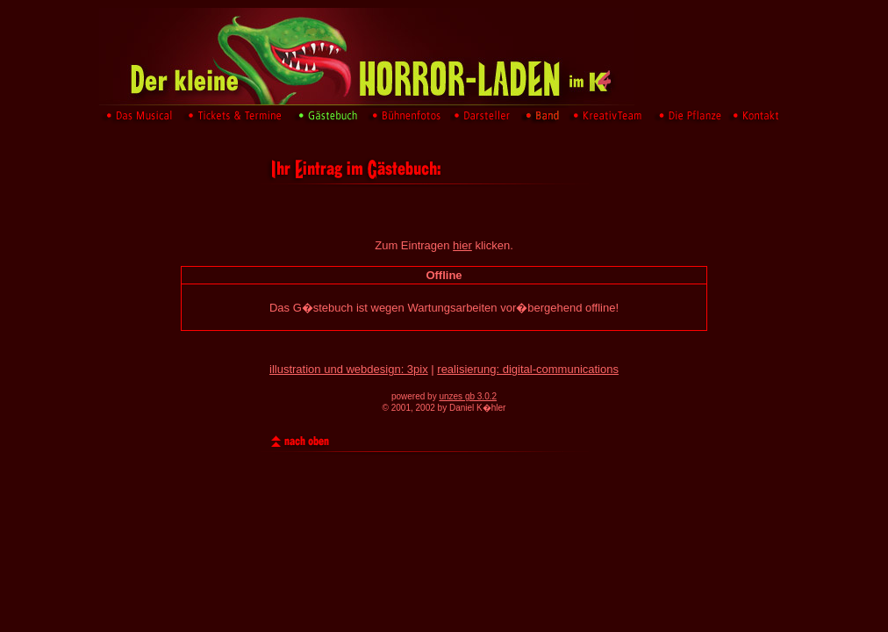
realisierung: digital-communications (528, 369)
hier (462, 245)
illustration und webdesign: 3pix (348, 369)
